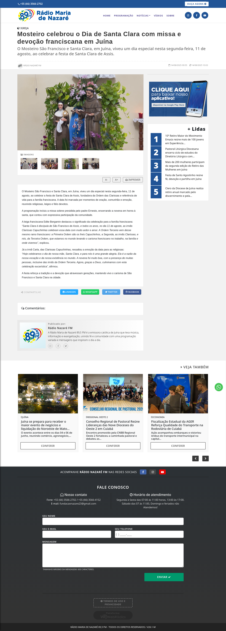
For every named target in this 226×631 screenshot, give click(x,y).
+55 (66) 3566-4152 (89, 500)
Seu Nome (48, 515)
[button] (205, 458)
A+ (116, 179)
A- (106, 179)
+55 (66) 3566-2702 (65, 500)
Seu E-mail (49, 528)
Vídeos (158, 15)
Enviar (164, 577)
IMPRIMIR (132, 179)
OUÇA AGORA (197, 4)
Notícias (143, 15)
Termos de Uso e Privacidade (113, 603)
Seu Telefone (124, 528)
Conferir (48, 446)
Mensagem (49, 541)
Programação (123, 15)
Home (107, 15)
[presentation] (66, 579)
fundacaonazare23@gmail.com (78, 503)
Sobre (171, 15)
